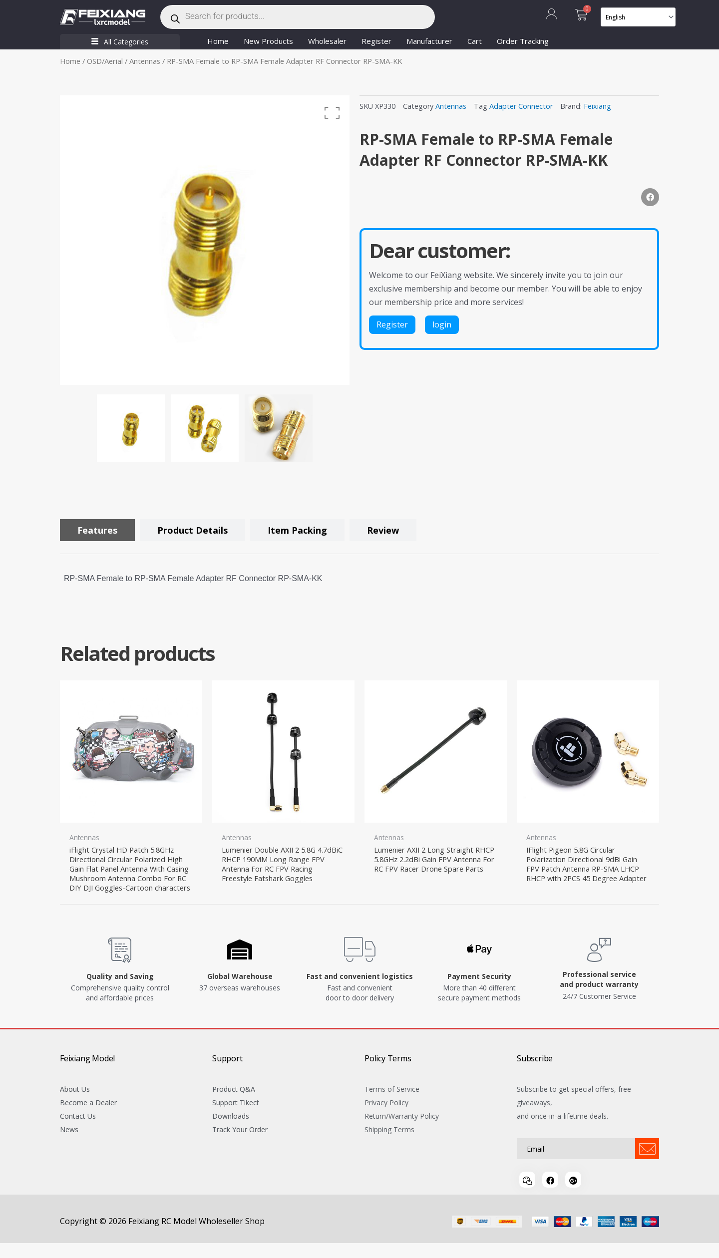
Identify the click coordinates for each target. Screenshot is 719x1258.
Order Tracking (523, 41)
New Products (268, 41)
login (441, 324)
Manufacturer (429, 41)
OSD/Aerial (105, 61)
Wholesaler (327, 41)
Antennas (144, 61)
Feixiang (597, 106)
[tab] (97, 530)
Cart (474, 41)
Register (376, 41)
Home (218, 41)
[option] (205, 240)
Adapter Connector (521, 106)
